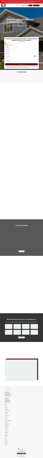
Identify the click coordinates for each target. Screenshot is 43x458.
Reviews (6, 440)
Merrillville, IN (7, 432)
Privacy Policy (26, 67)
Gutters (6, 422)
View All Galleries (21, 337)
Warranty (6, 407)
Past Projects (7, 443)
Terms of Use (22, 67)
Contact (6, 405)
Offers (6, 438)
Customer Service (7, 410)
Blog (5, 445)
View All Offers (21, 251)
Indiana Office (7, 398)
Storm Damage (7, 415)
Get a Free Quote (36, 5)
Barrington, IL (7, 425)
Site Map (23, 455)
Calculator (30, 5)
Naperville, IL (7, 428)
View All (6, 433)
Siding (6, 417)
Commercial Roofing (8, 420)
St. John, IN (6, 430)
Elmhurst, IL (6, 427)
